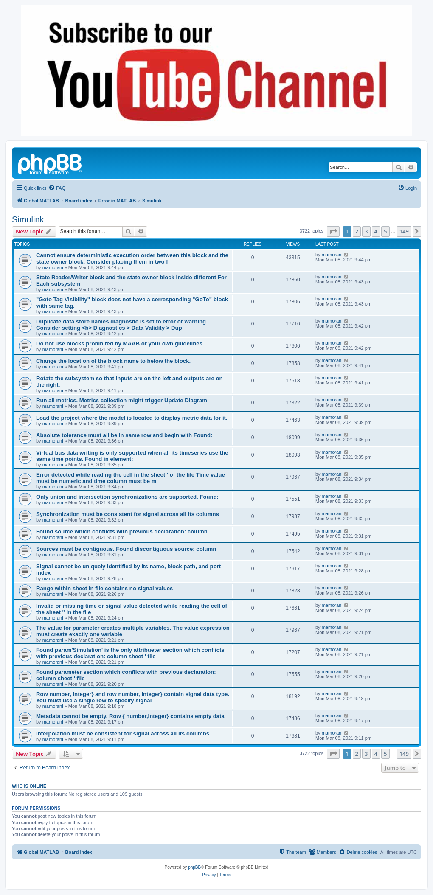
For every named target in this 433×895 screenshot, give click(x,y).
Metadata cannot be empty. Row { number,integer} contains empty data (130, 716)
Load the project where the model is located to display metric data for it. (132, 418)
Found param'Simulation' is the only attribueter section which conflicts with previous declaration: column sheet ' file (130, 653)
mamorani (52, 267)
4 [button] (375, 231)
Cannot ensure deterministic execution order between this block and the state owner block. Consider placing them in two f (132, 258)
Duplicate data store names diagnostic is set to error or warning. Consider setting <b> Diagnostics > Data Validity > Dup (122, 324)
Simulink (28, 219)
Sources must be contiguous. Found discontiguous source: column (126, 549)
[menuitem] (56, 188)
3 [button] (366, 231)
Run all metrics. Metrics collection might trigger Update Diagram (121, 400)
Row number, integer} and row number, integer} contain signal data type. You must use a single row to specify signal (132, 697)
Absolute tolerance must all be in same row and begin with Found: (124, 435)
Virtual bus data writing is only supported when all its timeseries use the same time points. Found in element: (132, 455)
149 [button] (404, 231)
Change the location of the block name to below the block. (113, 361)
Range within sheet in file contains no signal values (104, 588)
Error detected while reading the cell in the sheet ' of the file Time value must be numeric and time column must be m (130, 477)
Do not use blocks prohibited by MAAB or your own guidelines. (120, 343)
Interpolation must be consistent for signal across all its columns (122, 733)
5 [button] (385, 231)
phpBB (194, 867)
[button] (333, 231)
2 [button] (356, 231)
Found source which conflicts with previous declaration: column (122, 531)
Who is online (29, 785)
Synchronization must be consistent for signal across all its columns (127, 514)
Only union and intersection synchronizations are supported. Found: (127, 497)
